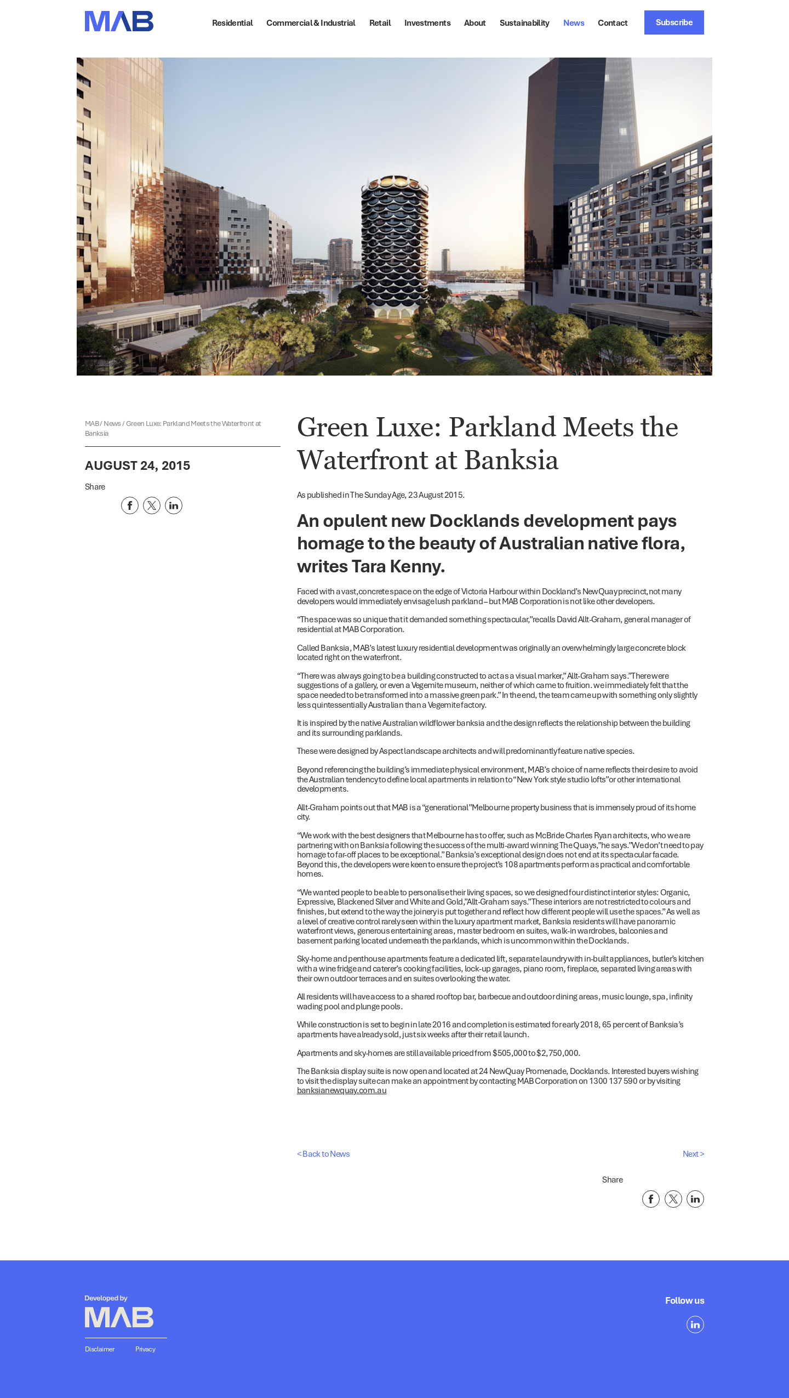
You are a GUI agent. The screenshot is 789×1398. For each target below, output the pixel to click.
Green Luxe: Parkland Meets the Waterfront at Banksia (173, 428)
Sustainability (525, 22)
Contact (613, 22)
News (573, 22)
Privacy (145, 1349)
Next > (693, 1153)
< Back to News (323, 1153)
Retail (380, 22)
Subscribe (674, 21)
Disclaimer (100, 1349)
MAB (92, 423)
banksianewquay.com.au (342, 1089)
